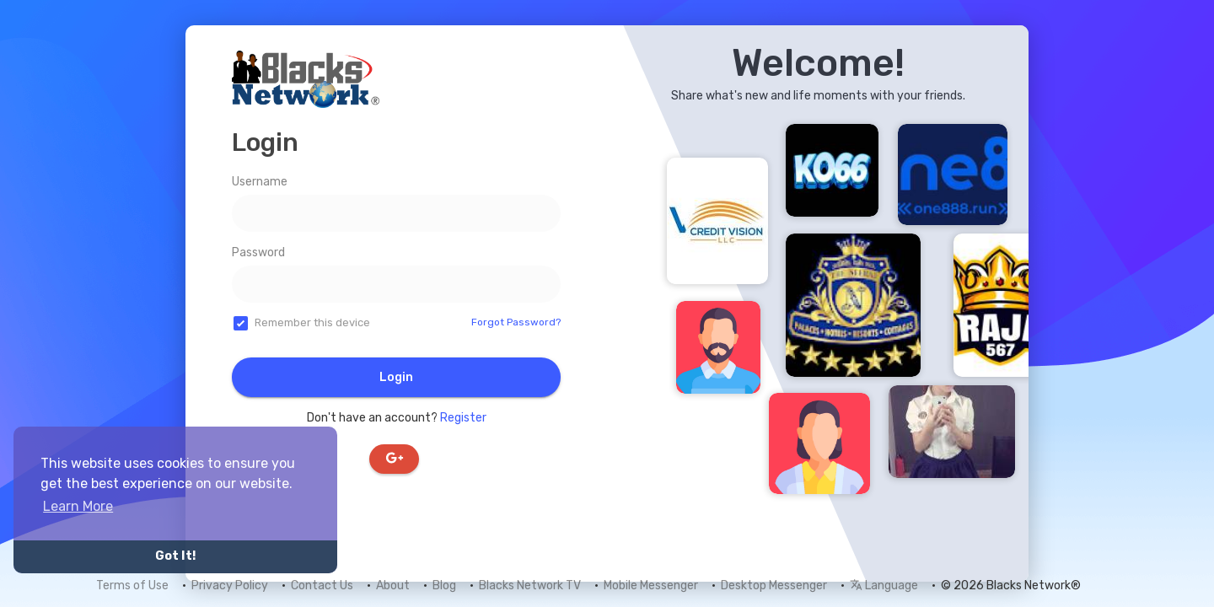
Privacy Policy (229, 585)
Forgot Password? (516, 322)
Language (884, 585)
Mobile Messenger (651, 585)
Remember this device (312, 322)
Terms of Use (132, 585)
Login (396, 377)
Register (463, 418)
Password (258, 252)
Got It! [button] (175, 556)
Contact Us (322, 585)
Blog (444, 585)
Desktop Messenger (774, 585)
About (393, 585)
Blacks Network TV (530, 585)
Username (259, 182)
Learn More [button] (78, 506)
